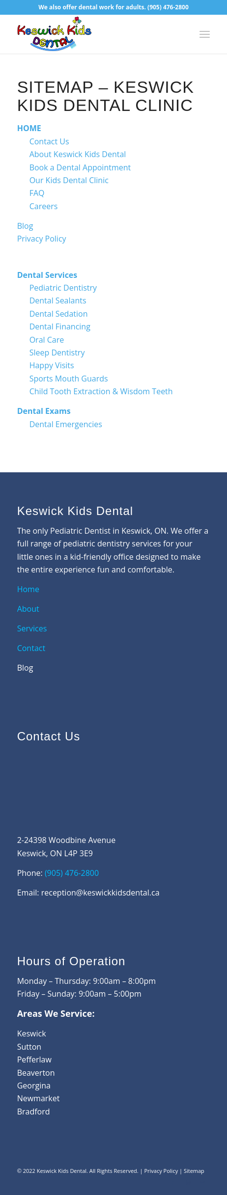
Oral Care (46, 339)
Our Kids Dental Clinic (69, 180)
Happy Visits (51, 365)
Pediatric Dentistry (63, 287)
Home (28, 589)
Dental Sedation (58, 313)
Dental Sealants (57, 300)
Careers (43, 206)
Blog (25, 225)
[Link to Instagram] (187, 1182)
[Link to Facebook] (173, 1182)
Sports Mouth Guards (68, 378)
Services (32, 628)
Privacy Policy (41, 238)
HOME (29, 128)
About (29, 608)
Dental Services (47, 275)
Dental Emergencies (65, 424)
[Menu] (204, 34)
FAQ (37, 193)
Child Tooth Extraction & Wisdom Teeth (101, 391)
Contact (31, 648)
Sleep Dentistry (57, 352)
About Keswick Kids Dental (77, 154)
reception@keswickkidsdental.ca (100, 892)
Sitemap (194, 1170)
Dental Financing (59, 326)
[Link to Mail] (202, 1182)
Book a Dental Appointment (80, 167)
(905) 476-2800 (168, 7)
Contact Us (49, 141)
